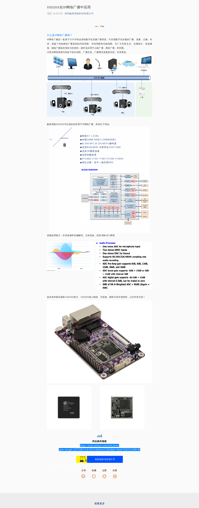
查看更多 (99, 503)
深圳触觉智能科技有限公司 (79, 13)
